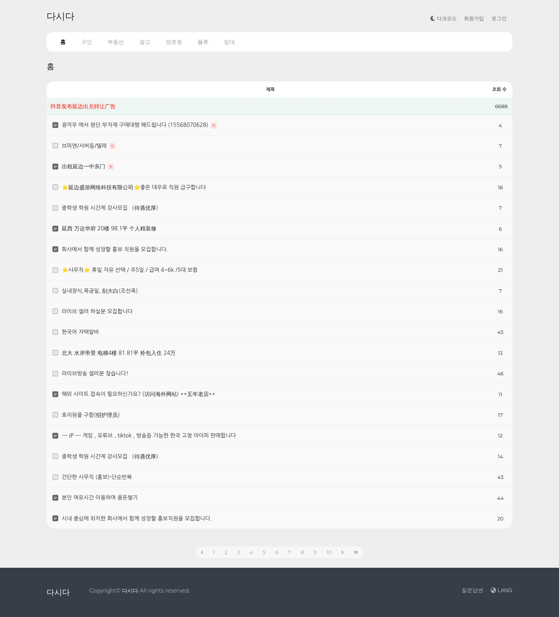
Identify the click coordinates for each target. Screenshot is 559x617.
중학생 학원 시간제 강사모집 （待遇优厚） (111, 208)
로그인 (499, 18)
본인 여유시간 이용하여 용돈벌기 (100, 497)
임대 (229, 42)
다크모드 (443, 18)
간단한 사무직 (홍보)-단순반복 (97, 477)
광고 (144, 42)
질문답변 (472, 590)
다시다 (61, 16)
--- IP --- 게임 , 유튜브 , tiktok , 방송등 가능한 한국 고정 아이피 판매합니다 (149, 435)
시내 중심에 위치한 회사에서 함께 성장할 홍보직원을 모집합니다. (137, 518)
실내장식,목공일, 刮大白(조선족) (100, 291)
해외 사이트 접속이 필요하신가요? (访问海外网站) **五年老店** (138, 394)
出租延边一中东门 (84, 166)
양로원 (174, 42)
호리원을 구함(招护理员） (92, 415)
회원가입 (474, 18)
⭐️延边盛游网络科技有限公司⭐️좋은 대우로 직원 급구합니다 (134, 187)
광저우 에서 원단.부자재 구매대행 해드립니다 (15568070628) (136, 125)
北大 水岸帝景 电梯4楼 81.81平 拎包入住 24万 (118, 353)
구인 (86, 42)
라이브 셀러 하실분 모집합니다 (97, 311)
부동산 (116, 42)
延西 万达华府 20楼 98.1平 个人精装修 (109, 228)
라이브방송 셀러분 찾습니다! (95, 373)
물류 (203, 42)
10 (329, 552)
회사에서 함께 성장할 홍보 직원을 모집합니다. (115, 249)
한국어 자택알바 (80, 332)
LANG (501, 590)
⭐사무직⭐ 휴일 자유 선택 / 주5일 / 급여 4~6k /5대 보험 (130, 270)
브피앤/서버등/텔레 (85, 146)
